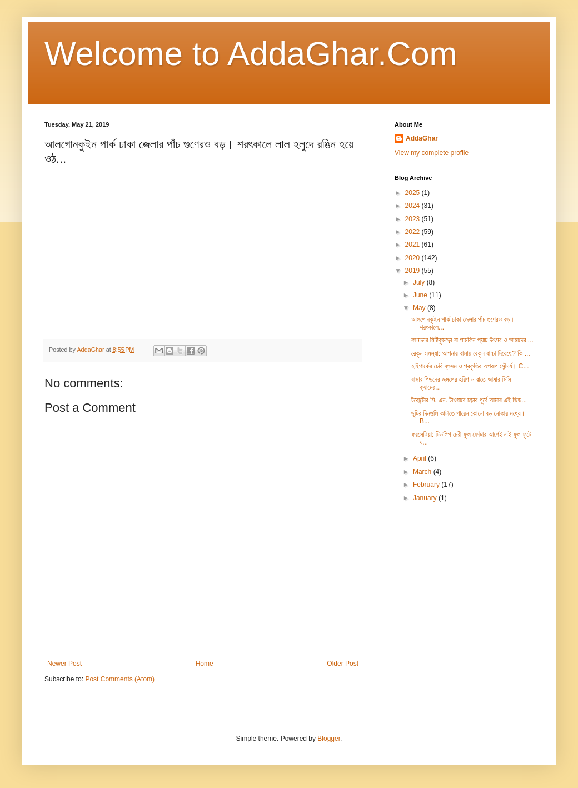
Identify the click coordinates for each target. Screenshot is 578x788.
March (423, 472)
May (420, 308)
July (420, 282)
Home (204, 663)
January (426, 498)
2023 (413, 219)
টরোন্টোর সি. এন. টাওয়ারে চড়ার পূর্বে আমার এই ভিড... (469, 400)
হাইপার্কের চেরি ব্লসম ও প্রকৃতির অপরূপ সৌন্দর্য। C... (470, 366)
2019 (413, 271)
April (420, 458)
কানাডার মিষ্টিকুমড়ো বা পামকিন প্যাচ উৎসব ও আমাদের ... (472, 340)
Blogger (328, 738)
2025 (413, 193)
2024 (413, 206)
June (421, 295)
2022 (413, 232)
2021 (413, 244)
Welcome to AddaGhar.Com (250, 53)
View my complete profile (432, 153)
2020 (413, 258)
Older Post (342, 663)
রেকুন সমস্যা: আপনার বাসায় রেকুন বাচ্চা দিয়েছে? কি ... (470, 353)
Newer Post (64, 663)
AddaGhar (422, 138)
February (427, 484)
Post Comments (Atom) (120, 679)
